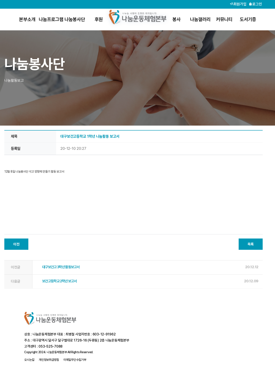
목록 (251, 244)
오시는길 (29, 359)
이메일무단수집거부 (74, 359)
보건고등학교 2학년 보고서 (59, 281)
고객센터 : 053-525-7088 (43, 346)
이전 (16, 244)
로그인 (255, 4)
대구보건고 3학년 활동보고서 (61, 267)
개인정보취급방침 (49, 359)
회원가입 (238, 4)
